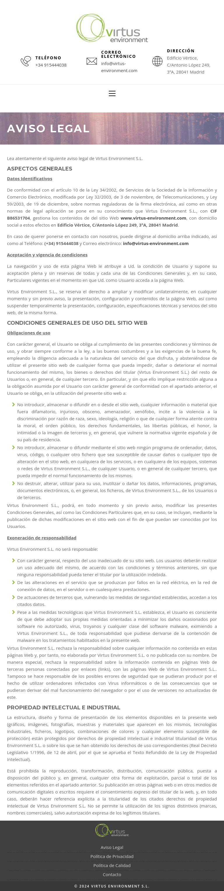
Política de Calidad (112, 865)
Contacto (112, 874)
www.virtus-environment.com (153, 218)
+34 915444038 (50, 65)
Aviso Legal (112, 847)
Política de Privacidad (112, 856)
